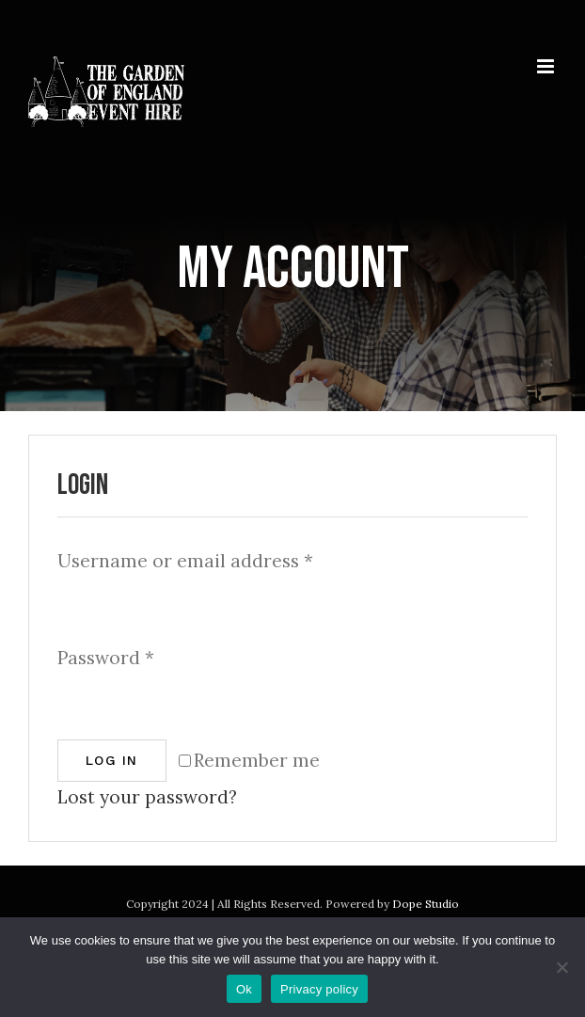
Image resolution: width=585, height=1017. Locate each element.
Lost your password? (147, 797)
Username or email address (185, 560)
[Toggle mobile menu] (547, 66)
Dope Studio (425, 904)
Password (105, 657)
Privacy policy (319, 989)
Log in (112, 760)
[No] (561, 967)
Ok (244, 989)
